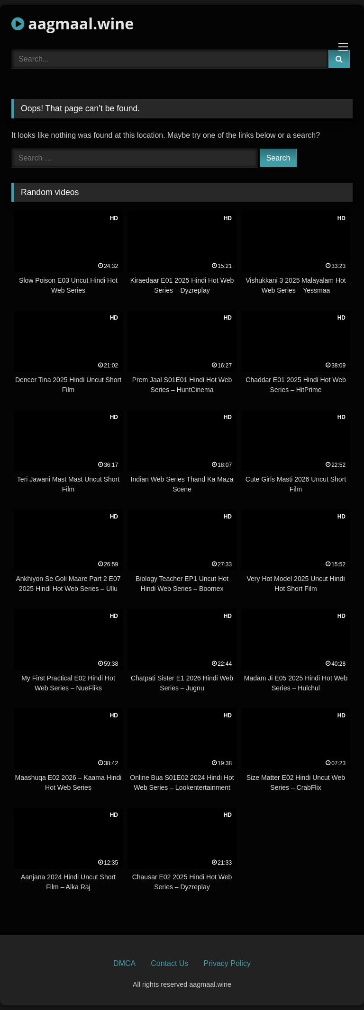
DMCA (124, 963)
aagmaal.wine (72, 23)
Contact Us (169, 963)
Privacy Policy (227, 963)
